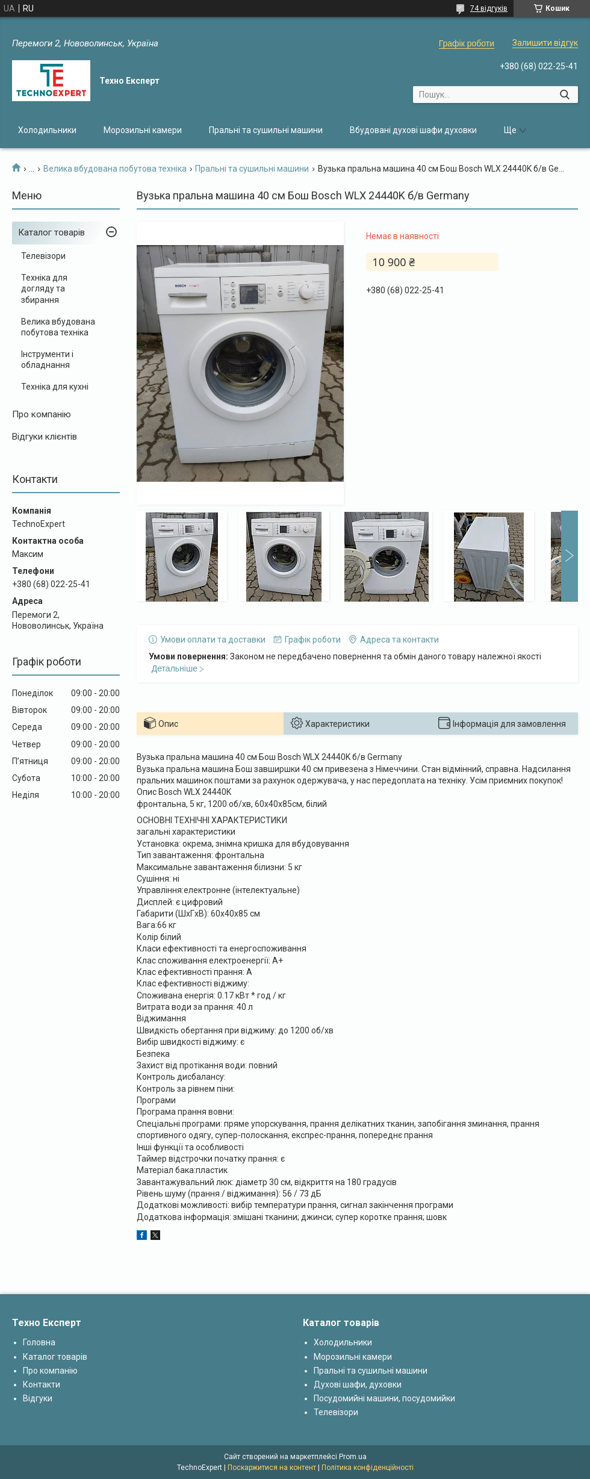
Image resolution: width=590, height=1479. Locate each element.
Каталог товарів (51, 232)
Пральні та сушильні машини (266, 130)
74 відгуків (489, 8)
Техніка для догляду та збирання (44, 288)
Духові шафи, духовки (358, 1384)
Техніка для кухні (54, 386)
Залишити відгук (545, 43)
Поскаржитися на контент (272, 1467)
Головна (39, 1342)
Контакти (41, 1384)
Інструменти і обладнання (47, 359)
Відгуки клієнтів (44, 436)
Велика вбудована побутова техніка (115, 168)
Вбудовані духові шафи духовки (413, 130)
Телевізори (43, 256)
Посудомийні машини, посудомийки (384, 1398)
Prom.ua (353, 1457)
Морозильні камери (143, 130)
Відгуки (37, 1398)
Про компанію (41, 414)
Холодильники (47, 130)
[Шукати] (564, 94)
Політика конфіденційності (367, 1467)
